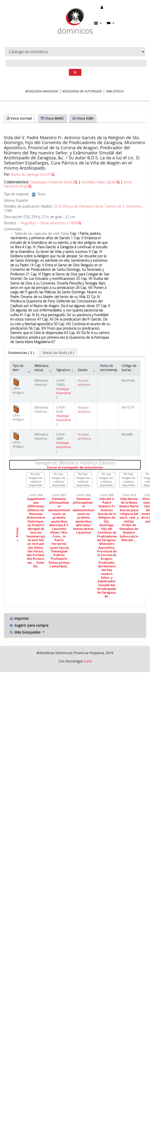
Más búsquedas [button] (25, 632)
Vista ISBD (83, 118)
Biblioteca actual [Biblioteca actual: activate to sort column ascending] (41, 368)
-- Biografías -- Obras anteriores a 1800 (47, 223)
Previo (17, 535)
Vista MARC (52, 118)
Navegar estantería (63, 391)
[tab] (21, 353)
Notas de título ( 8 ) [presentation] (58, 352)
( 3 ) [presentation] (21, 352)
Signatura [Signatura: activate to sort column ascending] (63, 370)
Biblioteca (115, 91)
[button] (98, 23)
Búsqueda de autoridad (82, 91)
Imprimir (19, 618)
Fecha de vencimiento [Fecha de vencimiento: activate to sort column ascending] (108, 368)
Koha (88, 661)
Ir (75, 72)
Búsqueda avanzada (41, 91)
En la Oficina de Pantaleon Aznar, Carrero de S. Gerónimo (97, 206)
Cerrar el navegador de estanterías (93, 468)
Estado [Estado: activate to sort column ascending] (83, 370)
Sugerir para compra (28, 625)
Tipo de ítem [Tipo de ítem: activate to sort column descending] (18, 368)
